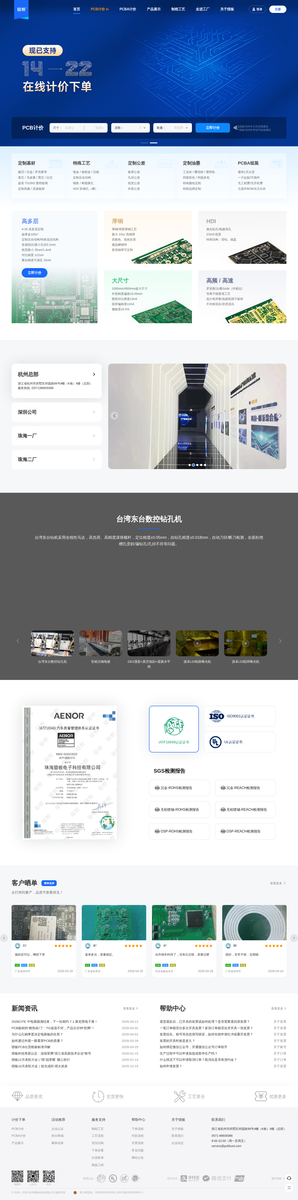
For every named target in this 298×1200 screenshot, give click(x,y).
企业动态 (178, 1143)
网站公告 (138, 1157)
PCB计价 (18, 1129)
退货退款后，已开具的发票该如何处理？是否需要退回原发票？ (205, 1021)
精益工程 (98, 1165)
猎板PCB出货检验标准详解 (31, 1047)
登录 (257, 9)
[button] (144, 142)
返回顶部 (278, 1178)
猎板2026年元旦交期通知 (253, 127)
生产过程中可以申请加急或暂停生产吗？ (189, 1053)
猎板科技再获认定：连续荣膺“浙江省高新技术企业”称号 (51, 1053)
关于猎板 (227, 9)
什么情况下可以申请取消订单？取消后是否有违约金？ (198, 1059)
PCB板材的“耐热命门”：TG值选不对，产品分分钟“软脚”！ (53, 1028)
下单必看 (98, 1150)
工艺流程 (98, 1135)
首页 (76, 9)
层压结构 (98, 1143)
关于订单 (280, 1053)
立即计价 (213, 128)
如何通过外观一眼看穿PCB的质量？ (37, 1040)
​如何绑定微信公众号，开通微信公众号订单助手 (193, 1047)
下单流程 (138, 1129)
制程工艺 (178, 9)
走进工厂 (203, 9)
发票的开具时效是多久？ (177, 1040)
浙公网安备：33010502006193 (97, 1192)
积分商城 (58, 1135)
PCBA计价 (128, 9)
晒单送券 (49, 883)
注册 (278, 9)
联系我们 (178, 1135)
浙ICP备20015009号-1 (130, 1192)
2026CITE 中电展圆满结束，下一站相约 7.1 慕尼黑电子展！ (55, 1021)
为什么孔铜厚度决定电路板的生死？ (37, 1034)
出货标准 (98, 1157)
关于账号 (280, 1047)
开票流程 (138, 1143)
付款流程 (138, 1135)
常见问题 (138, 1150)
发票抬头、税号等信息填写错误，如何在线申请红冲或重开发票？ (206, 1034)
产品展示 (154, 9)
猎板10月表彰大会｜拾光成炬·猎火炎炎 (40, 1066)
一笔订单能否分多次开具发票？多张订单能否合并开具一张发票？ (206, 1028)
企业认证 (58, 1129)
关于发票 (280, 1021)
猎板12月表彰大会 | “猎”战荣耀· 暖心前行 (41, 1059)
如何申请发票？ (171, 1066)
